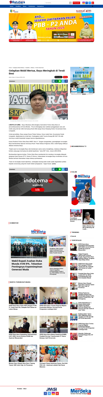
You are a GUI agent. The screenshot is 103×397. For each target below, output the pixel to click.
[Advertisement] (51, 54)
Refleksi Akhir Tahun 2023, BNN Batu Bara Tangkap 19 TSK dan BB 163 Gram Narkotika (85, 316)
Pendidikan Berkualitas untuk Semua (75, 219)
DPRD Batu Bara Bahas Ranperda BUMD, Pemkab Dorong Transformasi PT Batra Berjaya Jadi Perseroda (53, 336)
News (24, 6)
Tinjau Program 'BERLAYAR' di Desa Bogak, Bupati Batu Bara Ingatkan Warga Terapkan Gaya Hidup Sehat (86, 256)
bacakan (58, 77)
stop (65, 77)
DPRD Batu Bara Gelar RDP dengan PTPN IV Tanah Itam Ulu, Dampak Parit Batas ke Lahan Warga (22, 307)
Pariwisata (32, 6)
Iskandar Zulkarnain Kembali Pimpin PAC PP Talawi (85, 335)
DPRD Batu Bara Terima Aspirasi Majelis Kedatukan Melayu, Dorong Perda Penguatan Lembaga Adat (53, 307)
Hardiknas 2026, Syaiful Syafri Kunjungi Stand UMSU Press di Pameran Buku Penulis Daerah (57, 251)
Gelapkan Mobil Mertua (18, 67)
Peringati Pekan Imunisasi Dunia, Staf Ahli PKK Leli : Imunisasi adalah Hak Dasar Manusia (54, 365)
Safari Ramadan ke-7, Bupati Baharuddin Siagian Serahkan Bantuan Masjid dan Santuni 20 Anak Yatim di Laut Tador (86, 306)
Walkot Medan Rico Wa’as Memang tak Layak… (88, 227)
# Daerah (73, 236)
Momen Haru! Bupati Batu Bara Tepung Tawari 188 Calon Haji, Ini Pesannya (86, 285)
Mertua (32, 67)
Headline (18, 6)
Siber (25, 388)
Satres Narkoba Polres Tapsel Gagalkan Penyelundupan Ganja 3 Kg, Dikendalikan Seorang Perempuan (57, 271)
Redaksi (19, 388)
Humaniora (40, 6)
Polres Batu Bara (39, 67)
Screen (76, 3)
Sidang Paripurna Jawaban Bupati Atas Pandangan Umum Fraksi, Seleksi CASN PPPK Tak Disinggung (86, 295)
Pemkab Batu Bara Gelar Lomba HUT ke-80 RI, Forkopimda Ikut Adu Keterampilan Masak (86, 276)
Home (11, 6)
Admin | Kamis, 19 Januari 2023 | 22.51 (17, 77)
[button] (92, 5)
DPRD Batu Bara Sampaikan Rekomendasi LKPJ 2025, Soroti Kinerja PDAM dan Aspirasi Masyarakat (23, 336)
